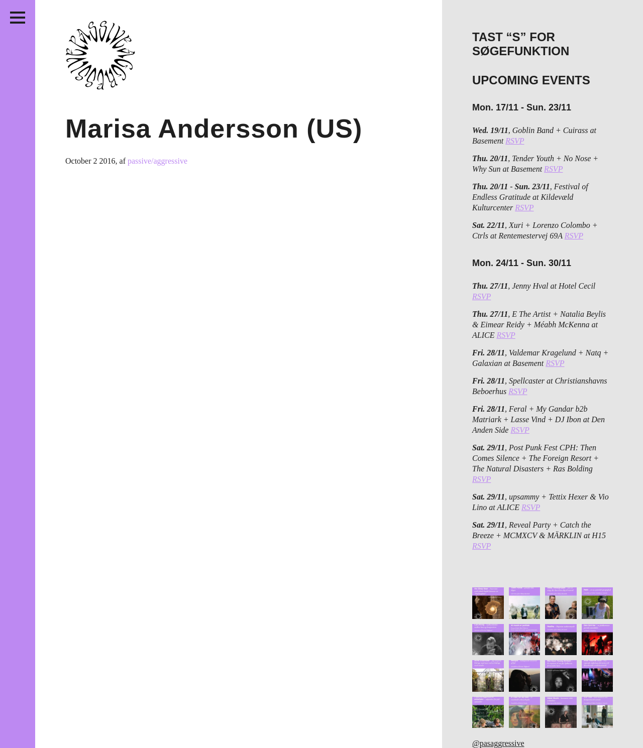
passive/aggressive (157, 161)
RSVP (514, 141)
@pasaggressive (498, 743)
